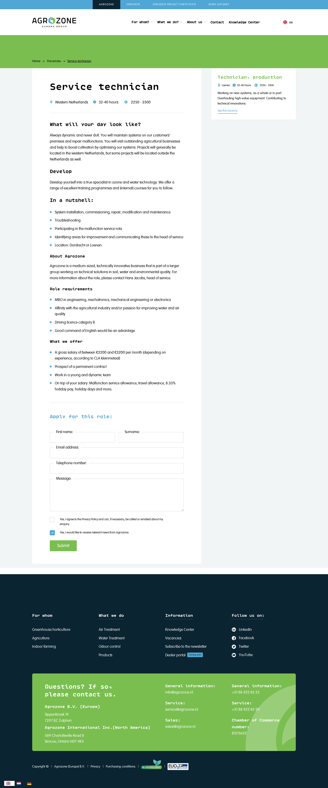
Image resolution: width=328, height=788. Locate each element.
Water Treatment (111, 638)
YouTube (246, 655)
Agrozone (106, 4)
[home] (54, 22)
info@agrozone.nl (179, 692)
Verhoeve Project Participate (174, 4)
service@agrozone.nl (181, 709)
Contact (217, 22)
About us (194, 22)
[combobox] (9, 783)
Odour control (109, 647)
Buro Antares (219, 4)
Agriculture (40, 638)
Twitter (244, 647)
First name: (64, 432)
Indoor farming (44, 647)
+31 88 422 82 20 (246, 709)
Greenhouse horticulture (51, 630)
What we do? (167, 22)
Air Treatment (109, 630)
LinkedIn (245, 630)
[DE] (30, 783)
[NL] (20, 783)
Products (105, 655)
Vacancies (54, 61)
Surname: (132, 432)
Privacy (95, 766)
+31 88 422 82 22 (246, 692)
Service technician (79, 61)
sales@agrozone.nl (180, 727)
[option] (20, 783)
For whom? (140, 22)
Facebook (246, 638)
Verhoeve (133, 4)
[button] (142, 22)
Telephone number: (71, 463)
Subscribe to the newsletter (186, 647)
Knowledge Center (244, 22)
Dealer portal (175, 655)
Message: (63, 479)
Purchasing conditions (120, 766)
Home (36, 61)
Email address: (67, 447)
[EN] (9, 783)
